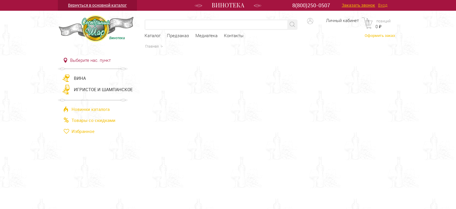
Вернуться (97, 5)
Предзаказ (178, 35)
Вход (382, 5)
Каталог (153, 35)
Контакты (233, 35)
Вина (80, 78)
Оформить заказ (380, 35)
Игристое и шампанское (103, 89)
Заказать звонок (358, 5)
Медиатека (206, 35)
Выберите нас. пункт (90, 60)
